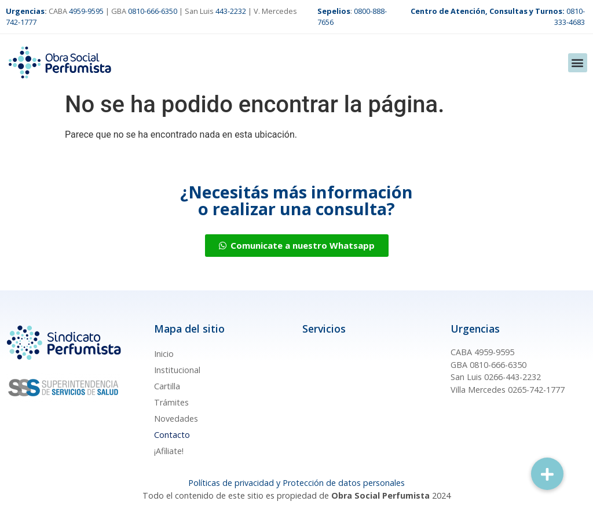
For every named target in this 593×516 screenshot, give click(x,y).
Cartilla (167, 386)
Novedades (176, 418)
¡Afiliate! (169, 450)
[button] (577, 62)
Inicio (164, 353)
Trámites (171, 402)
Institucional (177, 369)
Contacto (172, 434)
